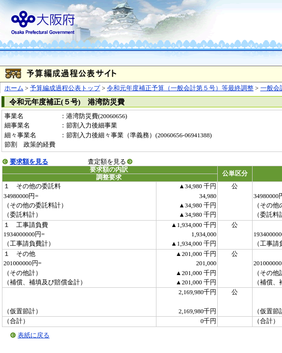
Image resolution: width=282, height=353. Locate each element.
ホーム (14, 88)
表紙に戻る (34, 335)
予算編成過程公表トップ (65, 88)
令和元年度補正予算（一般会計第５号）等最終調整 (180, 88)
